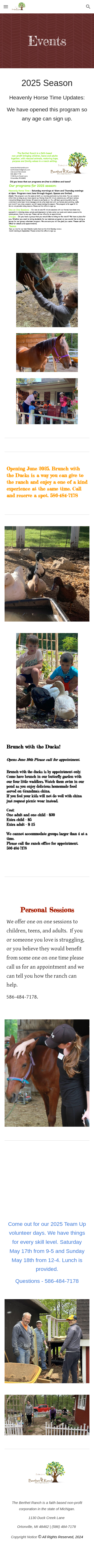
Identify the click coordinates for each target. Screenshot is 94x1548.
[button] (6, 6)
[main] (47, 41)
